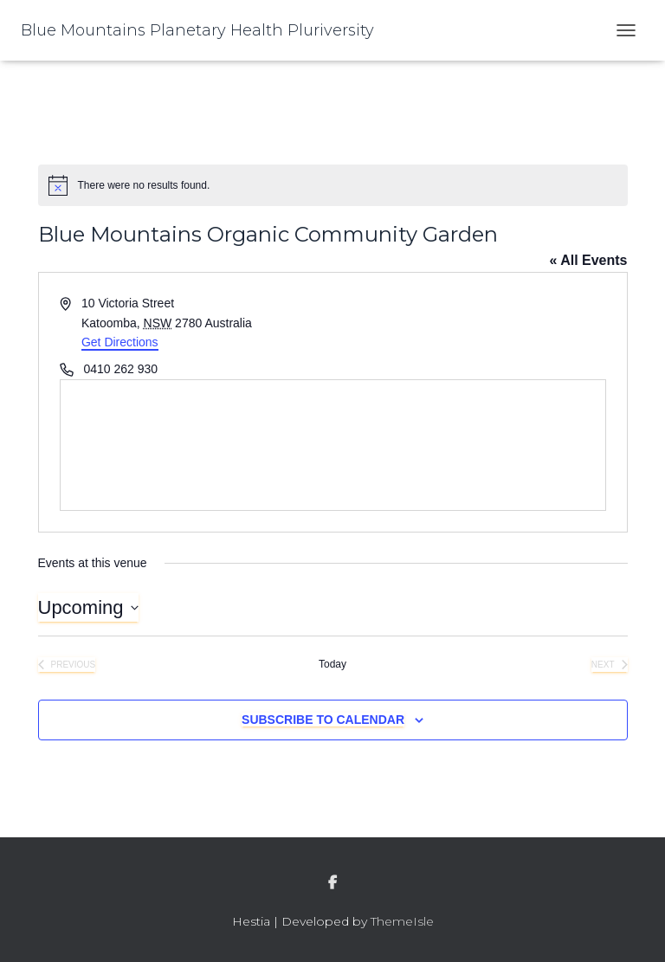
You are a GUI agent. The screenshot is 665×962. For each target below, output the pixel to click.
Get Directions (119, 342)
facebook (332, 883)
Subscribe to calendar (323, 719)
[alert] (333, 185)
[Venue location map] (333, 445)
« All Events (588, 260)
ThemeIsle (402, 921)
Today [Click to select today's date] (332, 664)
